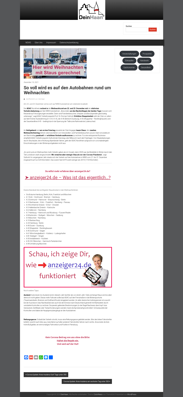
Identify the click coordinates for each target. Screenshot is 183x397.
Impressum (51, 42)
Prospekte (147, 54)
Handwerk (144, 60)
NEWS (28, 42)
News (26, 75)
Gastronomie (129, 67)
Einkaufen (129, 60)
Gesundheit (146, 67)
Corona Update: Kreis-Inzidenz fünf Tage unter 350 (46, 375)
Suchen (129, 26)
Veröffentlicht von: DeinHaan (35, 99)
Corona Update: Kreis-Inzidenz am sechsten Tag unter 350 (86, 381)
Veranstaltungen (129, 54)
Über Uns (38, 42)
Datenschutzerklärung (69, 42)
